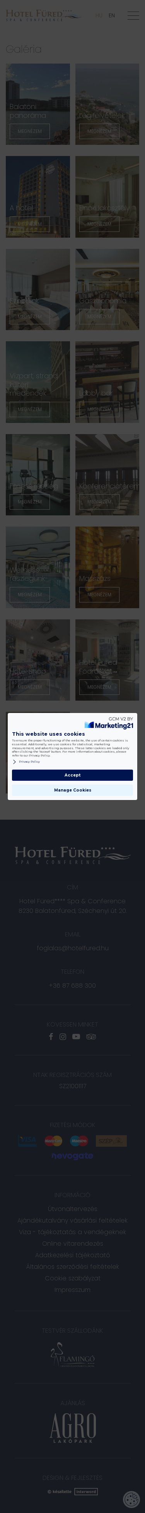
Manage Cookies (72, 790)
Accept (72, 775)
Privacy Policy (26, 762)
